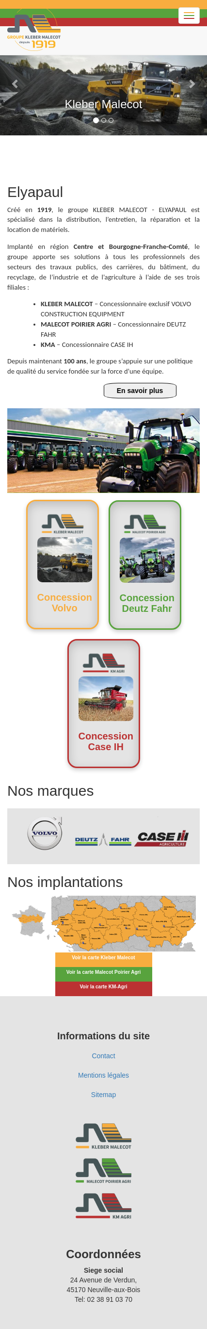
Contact (103, 1056)
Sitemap (103, 1095)
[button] (15, 83)
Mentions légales (103, 1075)
